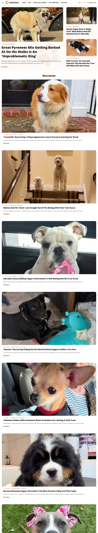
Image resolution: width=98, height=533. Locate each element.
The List (84, 519)
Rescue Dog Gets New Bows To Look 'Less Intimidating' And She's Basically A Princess (16, 196)
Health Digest (57, 517)
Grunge (51, 517)
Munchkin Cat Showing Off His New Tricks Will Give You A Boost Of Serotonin (16, 331)
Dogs (24, 2)
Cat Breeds (6, 326)
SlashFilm (50, 519)
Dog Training (71, 235)
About (43, 508)
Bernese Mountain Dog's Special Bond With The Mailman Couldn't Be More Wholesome (80, 378)
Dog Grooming (71, 143)
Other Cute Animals (40, 2)
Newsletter (91, 2)
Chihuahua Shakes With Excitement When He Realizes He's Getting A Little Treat (49, 150)
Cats (29, 2)
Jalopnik (83, 517)
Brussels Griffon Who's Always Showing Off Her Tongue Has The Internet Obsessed (15, 424)
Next (52, 495)
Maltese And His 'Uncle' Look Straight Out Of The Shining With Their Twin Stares (49, 103)
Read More (4, 67)
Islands (78, 517)
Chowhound (12, 517)
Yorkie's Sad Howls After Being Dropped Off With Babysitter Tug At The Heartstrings (47, 333)
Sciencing (44, 519)
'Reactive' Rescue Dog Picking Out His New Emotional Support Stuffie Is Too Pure (16, 150)
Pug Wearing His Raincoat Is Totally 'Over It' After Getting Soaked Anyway (80, 331)
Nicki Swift (21, 519)
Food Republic (31, 517)
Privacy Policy (52, 508)
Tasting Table (67, 519)
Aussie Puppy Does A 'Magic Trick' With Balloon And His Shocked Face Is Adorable (78, 31)
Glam (46, 517)
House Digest (66, 517)
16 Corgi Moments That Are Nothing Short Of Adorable (16, 375)
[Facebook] (77, 2)
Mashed (6, 519)
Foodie (24, 517)
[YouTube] (80, 2)
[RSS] (85, 2)
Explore (19, 517)
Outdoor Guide (29, 519)
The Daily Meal (76, 519)
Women (48, 521)
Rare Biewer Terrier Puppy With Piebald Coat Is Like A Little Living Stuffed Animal (48, 240)
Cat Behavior (39, 372)
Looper (89, 517)
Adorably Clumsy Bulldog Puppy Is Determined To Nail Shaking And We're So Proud (81, 103)
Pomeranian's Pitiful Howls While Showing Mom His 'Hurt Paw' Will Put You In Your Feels (80, 470)
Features (64, 2)
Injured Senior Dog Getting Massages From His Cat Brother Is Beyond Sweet (15, 468)
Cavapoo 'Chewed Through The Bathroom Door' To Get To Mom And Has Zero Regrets (16, 241)
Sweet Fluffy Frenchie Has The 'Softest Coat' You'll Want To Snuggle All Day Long (79, 424)
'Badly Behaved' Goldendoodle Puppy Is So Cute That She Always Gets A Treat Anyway (49, 424)
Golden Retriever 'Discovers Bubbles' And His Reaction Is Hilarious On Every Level (48, 468)
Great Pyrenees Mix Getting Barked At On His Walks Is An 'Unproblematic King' (31, 51)
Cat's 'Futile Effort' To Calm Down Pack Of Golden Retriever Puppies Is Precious (49, 377)
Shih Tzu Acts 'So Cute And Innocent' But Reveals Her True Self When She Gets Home (80, 63)
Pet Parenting (54, 2)
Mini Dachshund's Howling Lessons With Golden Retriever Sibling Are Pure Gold (47, 287)
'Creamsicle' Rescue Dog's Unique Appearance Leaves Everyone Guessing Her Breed (16, 104)
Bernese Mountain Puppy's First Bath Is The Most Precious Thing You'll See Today (80, 150)
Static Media (41, 511)
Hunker (73, 517)
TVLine (42, 521)
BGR (7, 517)
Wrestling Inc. (54, 521)
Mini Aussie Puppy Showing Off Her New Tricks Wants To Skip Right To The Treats (81, 240)
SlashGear (57, 519)
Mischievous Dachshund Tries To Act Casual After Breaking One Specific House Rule (81, 196)
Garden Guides (40, 517)
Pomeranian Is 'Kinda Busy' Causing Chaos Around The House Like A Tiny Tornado (48, 194)
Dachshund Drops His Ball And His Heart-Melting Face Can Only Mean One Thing (16, 285)
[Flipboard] (82, 2)
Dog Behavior (7, 143)
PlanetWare (38, 519)
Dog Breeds (4, 44)
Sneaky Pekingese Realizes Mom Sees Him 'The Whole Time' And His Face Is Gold (80, 285)
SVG (62, 519)
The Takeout (90, 519)
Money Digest (13, 519)
